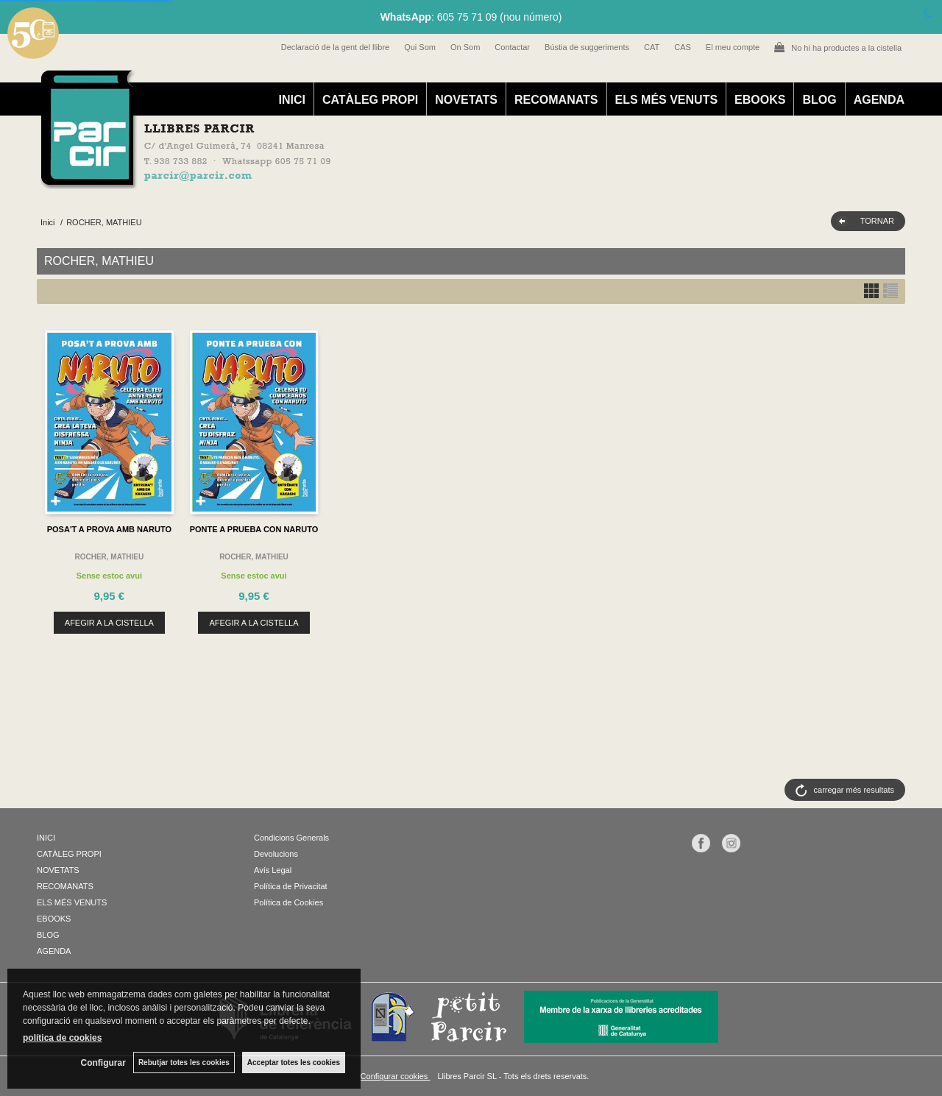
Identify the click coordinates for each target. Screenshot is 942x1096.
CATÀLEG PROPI (370, 99)
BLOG (819, 99)
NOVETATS (466, 99)
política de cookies (62, 1038)
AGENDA (879, 99)
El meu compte (732, 47)
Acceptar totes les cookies (293, 1062)
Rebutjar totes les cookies (184, 1062)
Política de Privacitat (290, 886)
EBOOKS (759, 99)
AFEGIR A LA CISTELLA (109, 622)
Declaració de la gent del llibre (335, 47)
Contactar (512, 47)
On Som (465, 47)
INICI (291, 99)
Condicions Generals (291, 837)
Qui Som (420, 47)
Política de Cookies (288, 902)
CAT (651, 47)
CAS (682, 47)
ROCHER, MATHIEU (109, 557)
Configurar (103, 1063)
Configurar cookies (396, 1076)
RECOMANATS (556, 99)
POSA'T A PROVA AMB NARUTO (109, 529)
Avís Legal (272, 870)
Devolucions (276, 853)
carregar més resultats (854, 789)
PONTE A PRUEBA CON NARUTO (254, 529)
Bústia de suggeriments (587, 47)
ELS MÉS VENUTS (666, 99)
